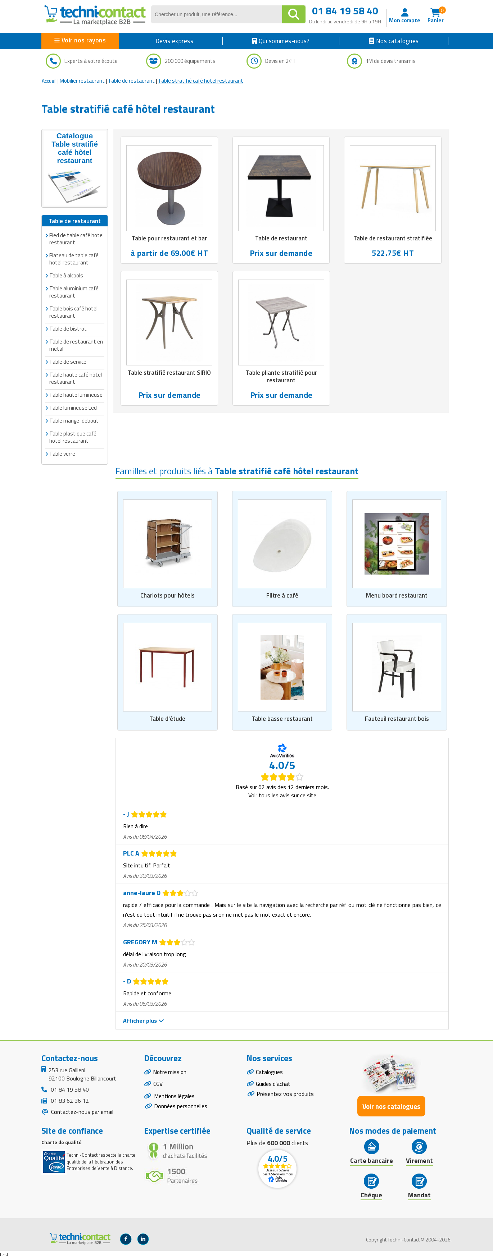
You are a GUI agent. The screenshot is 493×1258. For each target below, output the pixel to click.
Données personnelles (180, 1107)
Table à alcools (66, 275)
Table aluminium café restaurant (74, 292)
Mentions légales (174, 1097)
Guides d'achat (273, 1084)
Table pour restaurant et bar (169, 238)
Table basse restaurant (282, 719)
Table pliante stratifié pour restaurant (281, 377)
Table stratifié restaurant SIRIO (169, 373)
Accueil (49, 80)
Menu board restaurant (397, 595)
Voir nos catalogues (391, 1106)
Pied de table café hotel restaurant (76, 238)
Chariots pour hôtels (167, 595)
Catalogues (269, 1072)
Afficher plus (143, 1020)
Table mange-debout (74, 420)
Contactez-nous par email (81, 1111)
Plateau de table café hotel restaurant (74, 259)
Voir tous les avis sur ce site (282, 795)
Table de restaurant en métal (76, 345)
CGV (158, 1084)
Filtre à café (282, 595)
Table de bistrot (68, 328)
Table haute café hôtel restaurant (75, 378)
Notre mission (170, 1072)
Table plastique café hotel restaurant (72, 437)
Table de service (67, 362)
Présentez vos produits (285, 1094)
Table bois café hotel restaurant (73, 312)
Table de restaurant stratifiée (393, 238)
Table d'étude (167, 719)
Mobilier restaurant (82, 81)
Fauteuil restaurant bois (397, 719)
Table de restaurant (131, 81)
